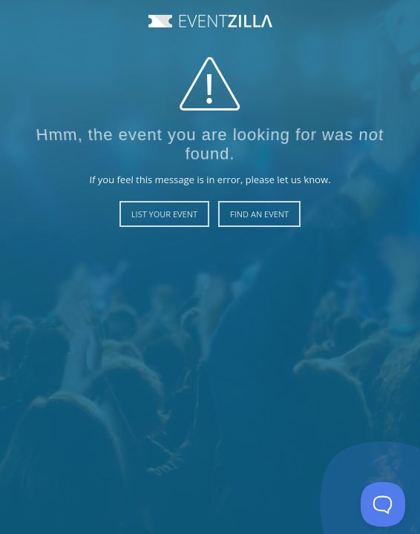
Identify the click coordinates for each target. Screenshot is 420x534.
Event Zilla (210, 21)
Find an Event (259, 214)
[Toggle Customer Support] (383, 504)
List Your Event (164, 214)
